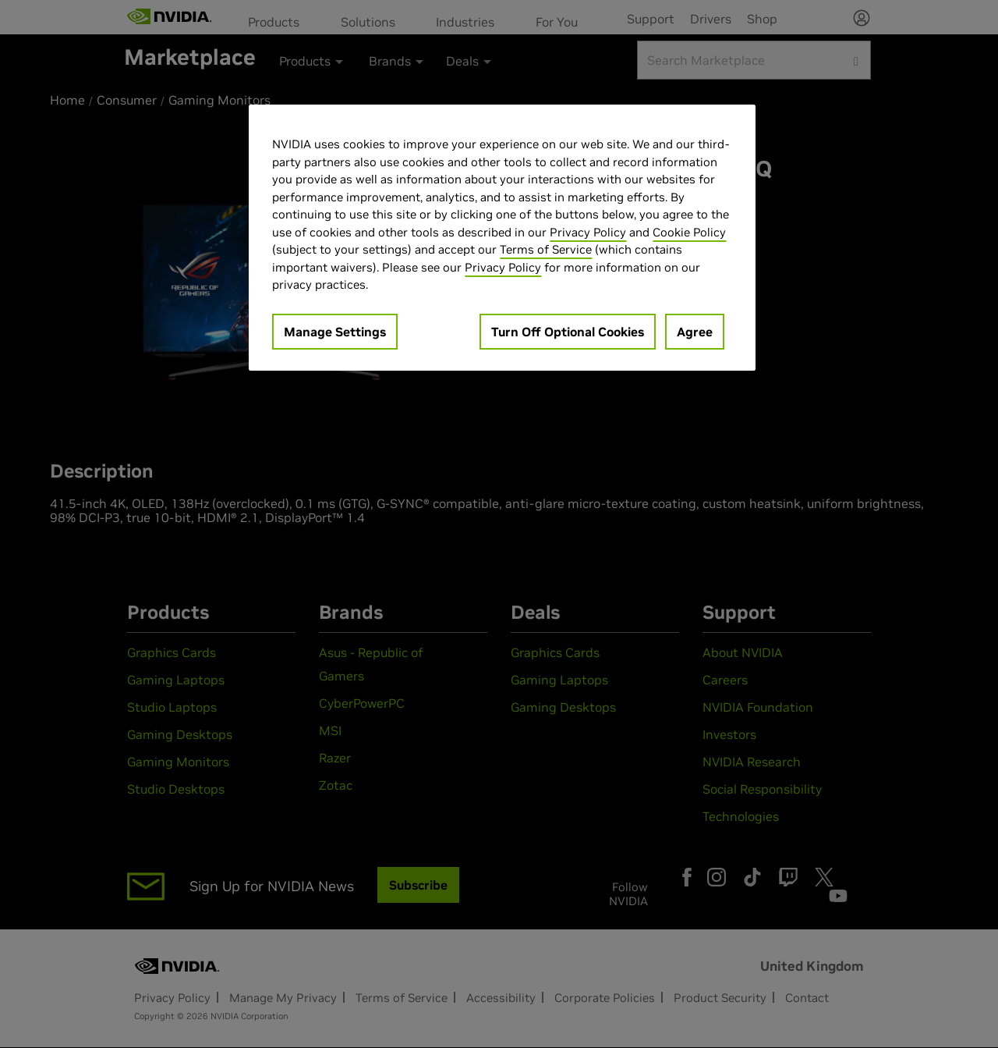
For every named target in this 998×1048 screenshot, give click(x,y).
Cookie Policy (689, 232)
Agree (695, 331)
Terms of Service (546, 249)
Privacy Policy (588, 232)
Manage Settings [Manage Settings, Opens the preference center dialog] (335, 331)
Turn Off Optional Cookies (567, 331)
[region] (502, 238)
